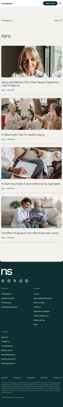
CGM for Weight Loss (41, 316)
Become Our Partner (8, 359)
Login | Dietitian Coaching (43, 298)
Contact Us (5, 341)
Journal (36, 294)
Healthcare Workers (8, 363)
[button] (59, 3)
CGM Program (6, 294)
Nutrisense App (39, 320)
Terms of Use (17, 377)
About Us (4, 337)
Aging (3, 90)
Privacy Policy (31, 377)
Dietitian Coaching (7, 298)
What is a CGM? (39, 303)
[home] (6, 3)
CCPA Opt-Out (58, 377)
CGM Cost (37, 307)
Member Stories (7, 350)
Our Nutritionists (7, 346)
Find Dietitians (6, 303)
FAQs (35, 324)
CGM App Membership (9, 307)
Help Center (4, 377)
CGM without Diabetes (42, 311)
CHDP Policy (44, 377)
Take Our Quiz (50, 3)
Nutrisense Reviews (8, 355)
